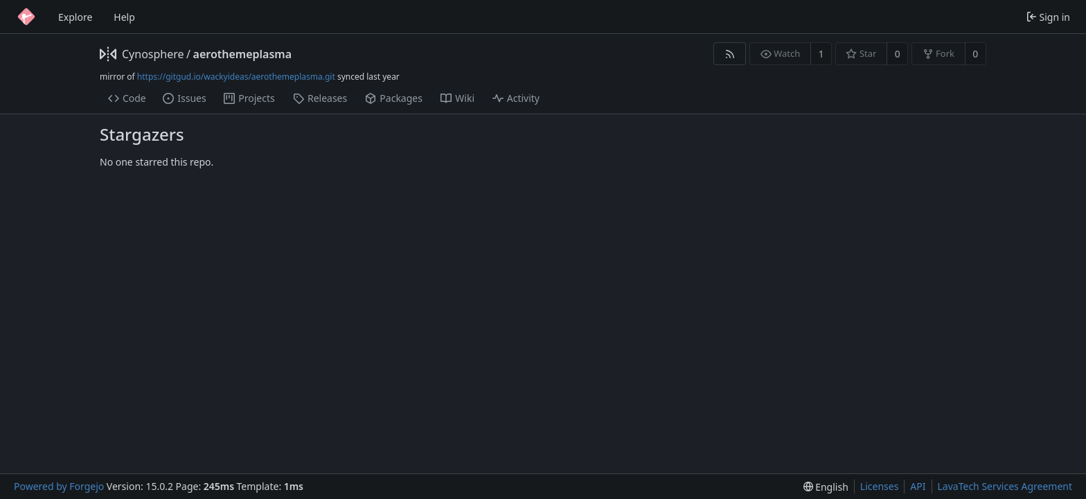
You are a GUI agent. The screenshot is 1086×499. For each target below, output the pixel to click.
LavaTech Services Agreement (1005, 486)
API (917, 486)
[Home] (26, 16)
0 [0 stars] (897, 53)
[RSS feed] (729, 53)
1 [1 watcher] (821, 53)
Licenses (879, 486)
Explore (75, 17)
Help (124, 17)
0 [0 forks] (975, 53)
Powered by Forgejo (59, 486)
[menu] (825, 486)
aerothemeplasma (242, 54)
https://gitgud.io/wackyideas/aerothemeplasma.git (236, 76)
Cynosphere (153, 54)
